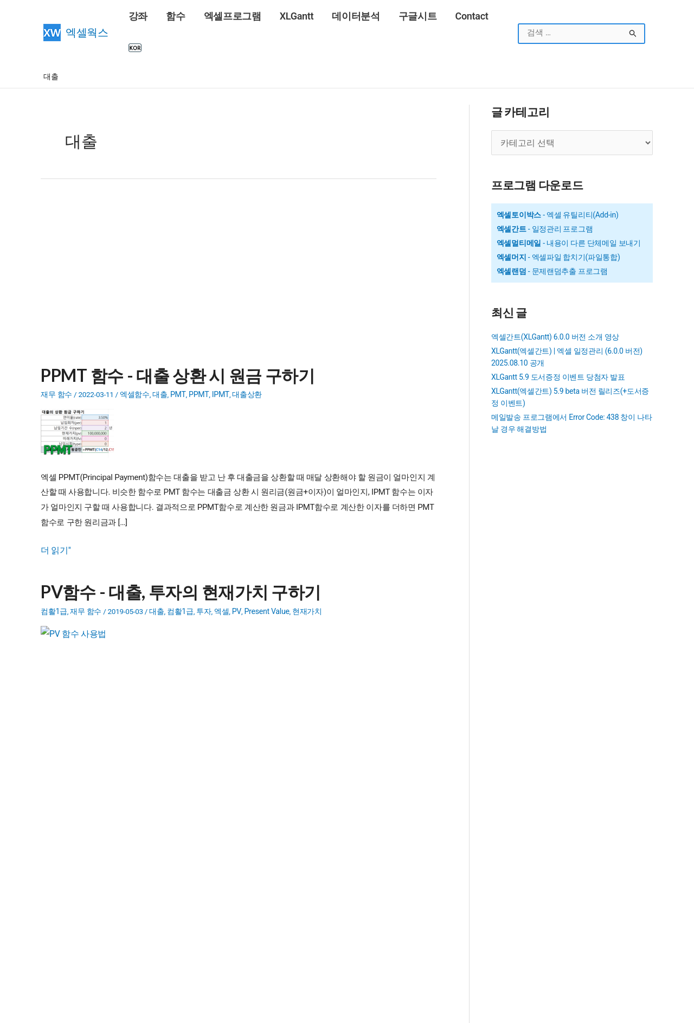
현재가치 (303, 575)
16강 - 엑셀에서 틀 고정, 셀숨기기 (97, 923)
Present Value (263, 575)
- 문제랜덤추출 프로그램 (552, 238)
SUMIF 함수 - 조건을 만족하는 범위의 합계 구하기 (124, 852)
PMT (177, 360)
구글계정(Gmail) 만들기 (82, 937)
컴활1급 (54, 575)
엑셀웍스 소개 (372, 1009)
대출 (159, 360)
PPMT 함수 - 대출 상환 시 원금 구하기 (173, 343)
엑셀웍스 (87, 16)
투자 (203, 575)
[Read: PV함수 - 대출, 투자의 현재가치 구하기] (81, 613)
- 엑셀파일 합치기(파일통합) (558, 224)
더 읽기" (55, 517)
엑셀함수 (135, 360)
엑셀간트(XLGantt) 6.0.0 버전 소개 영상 (555, 303)
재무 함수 (56, 360)
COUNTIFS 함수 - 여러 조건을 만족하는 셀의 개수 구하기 (135, 895)
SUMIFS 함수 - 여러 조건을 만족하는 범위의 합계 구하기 (134, 866)
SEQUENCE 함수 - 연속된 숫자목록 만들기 (343, 824)
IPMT (216, 360)
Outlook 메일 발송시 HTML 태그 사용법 (345, 895)
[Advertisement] (238, 246)
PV (236, 575)
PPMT (196, 360)
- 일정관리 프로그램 (545, 195)
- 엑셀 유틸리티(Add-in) (558, 181)
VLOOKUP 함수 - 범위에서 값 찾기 (98, 951)
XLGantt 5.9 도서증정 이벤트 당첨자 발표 (558, 344)
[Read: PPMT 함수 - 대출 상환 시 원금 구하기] (81, 399)
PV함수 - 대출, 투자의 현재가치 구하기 (176, 556)
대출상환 (242, 360)
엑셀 (221, 575)
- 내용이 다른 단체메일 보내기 (569, 210)
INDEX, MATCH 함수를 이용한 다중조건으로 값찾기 (126, 881)
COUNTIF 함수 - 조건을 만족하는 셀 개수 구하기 (121, 909)
